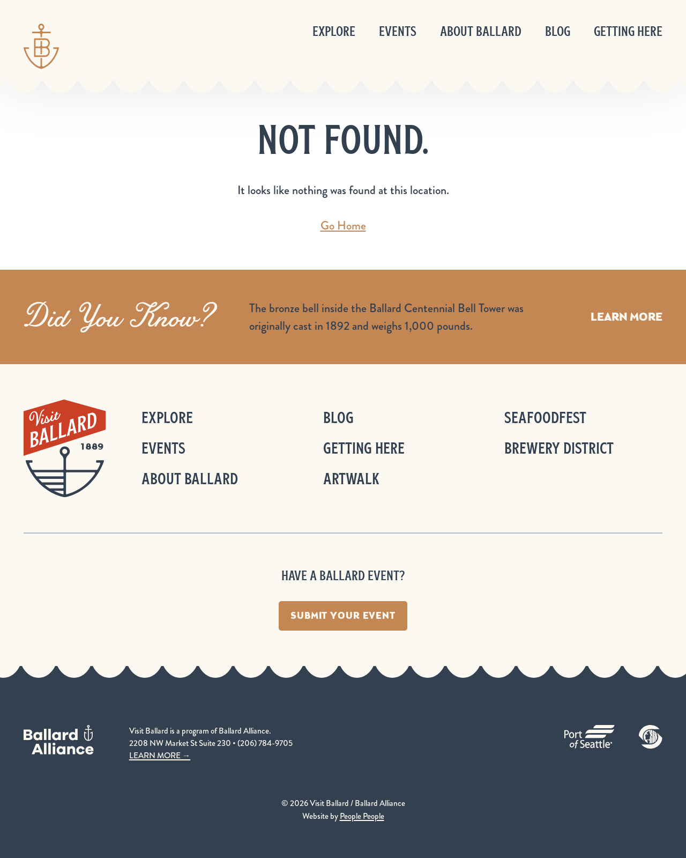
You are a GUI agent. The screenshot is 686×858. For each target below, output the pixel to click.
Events (397, 31)
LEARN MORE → (159, 755)
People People (362, 816)
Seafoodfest (545, 417)
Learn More (626, 316)
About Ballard (480, 31)
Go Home (343, 225)
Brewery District (559, 448)
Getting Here (628, 31)
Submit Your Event (343, 615)
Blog (557, 31)
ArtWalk (351, 478)
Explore (333, 31)
